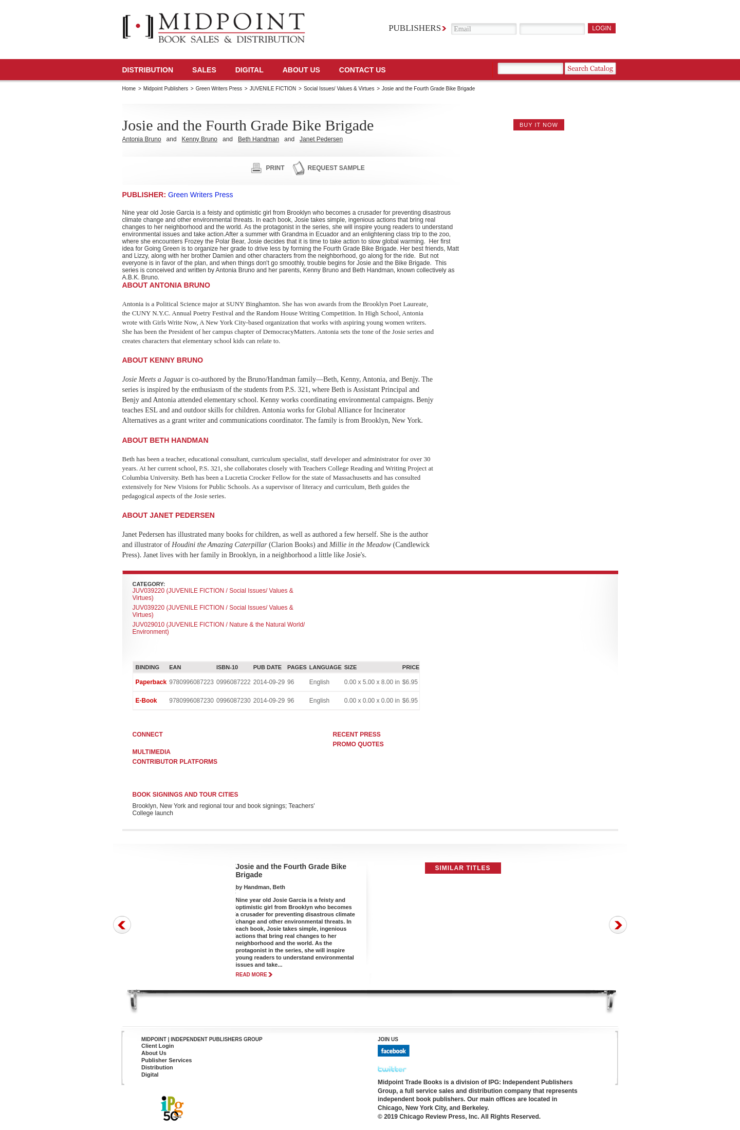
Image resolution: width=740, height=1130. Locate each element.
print (275, 168)
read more (251, 974)
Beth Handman (258, 139)
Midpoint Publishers (165, 88)
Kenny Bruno (199, 139)
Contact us (362, 70)
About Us (301, 70)
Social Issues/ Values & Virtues (339, 88)
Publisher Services (166, 1060)
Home (129, 88)
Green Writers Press (219, 88)
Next (618, 925)
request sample (336, 168)
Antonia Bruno (141, 139)
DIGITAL (249, 70)
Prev (122, 925)
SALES (204, 70)
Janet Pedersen (321, 139)
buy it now (539, 125)
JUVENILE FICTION (273, 88)
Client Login (157, 1046)
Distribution (148, 70)
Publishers (414, 28)
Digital (150, 1074)
